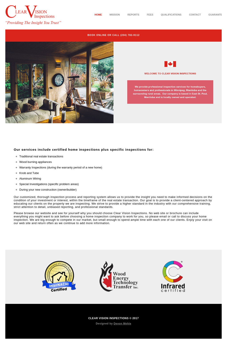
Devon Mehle (122, 323)
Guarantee (216, 14)
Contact (195, 14)
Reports (133, 14)
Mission (115, 14)
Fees (150, 14)
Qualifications (171, 14)
